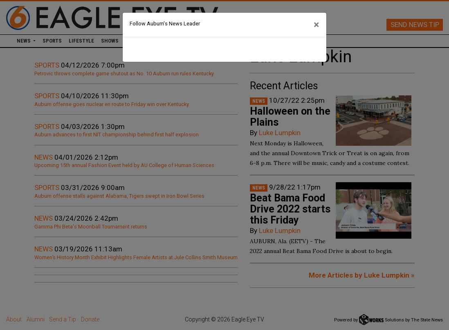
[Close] (316, 25)
